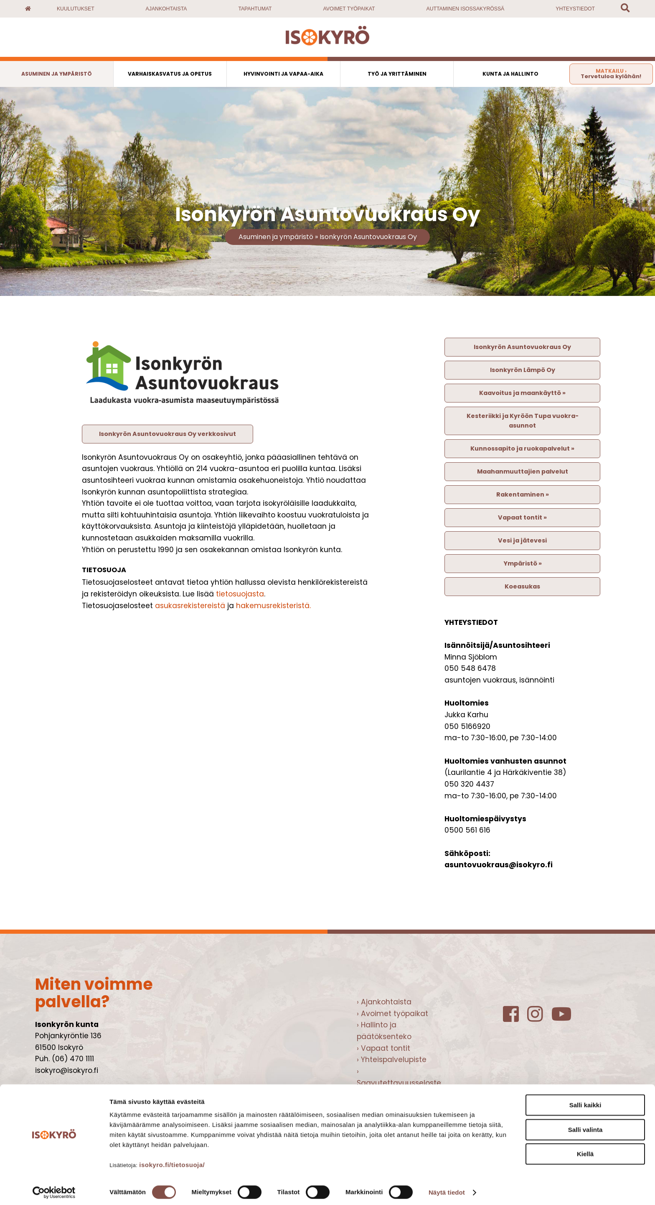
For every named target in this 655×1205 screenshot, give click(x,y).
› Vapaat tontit (383, 1048)
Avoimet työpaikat (349, 9)
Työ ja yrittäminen (397, 73)
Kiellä (585, 1150)
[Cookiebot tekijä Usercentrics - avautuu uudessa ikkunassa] (54, 1188)
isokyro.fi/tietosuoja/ (172, 1160)
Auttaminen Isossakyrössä (466, 9)
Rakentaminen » (522, 494)
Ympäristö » (522, 563)
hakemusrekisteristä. (273, 606)
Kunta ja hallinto (510, 73)
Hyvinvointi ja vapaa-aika (283, 73)
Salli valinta (585, 1125)
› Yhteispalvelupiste (392, 1060)
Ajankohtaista (166, 9)
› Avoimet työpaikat (392, 1014)
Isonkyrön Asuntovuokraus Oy (368, 237)
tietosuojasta (240, 594)
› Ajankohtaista (384, 1002)
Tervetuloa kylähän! (611, 73)
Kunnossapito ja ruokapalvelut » (522, 448)
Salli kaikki (585, 1101)
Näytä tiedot (447, 1188)
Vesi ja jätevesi (522, 540)
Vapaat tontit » (522, 517)
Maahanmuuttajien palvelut (522, 471)
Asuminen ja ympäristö (56, 73)
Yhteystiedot (575, 9)
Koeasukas (522, 586)
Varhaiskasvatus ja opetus (170, 73)
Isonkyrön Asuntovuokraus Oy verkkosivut (167, 434)
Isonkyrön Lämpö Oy (522, 370)
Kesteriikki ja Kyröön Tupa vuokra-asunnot (523, 421)
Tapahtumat (255, 9)
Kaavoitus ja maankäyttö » (522, 393)
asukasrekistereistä (190, 606)
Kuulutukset (75, 9)
